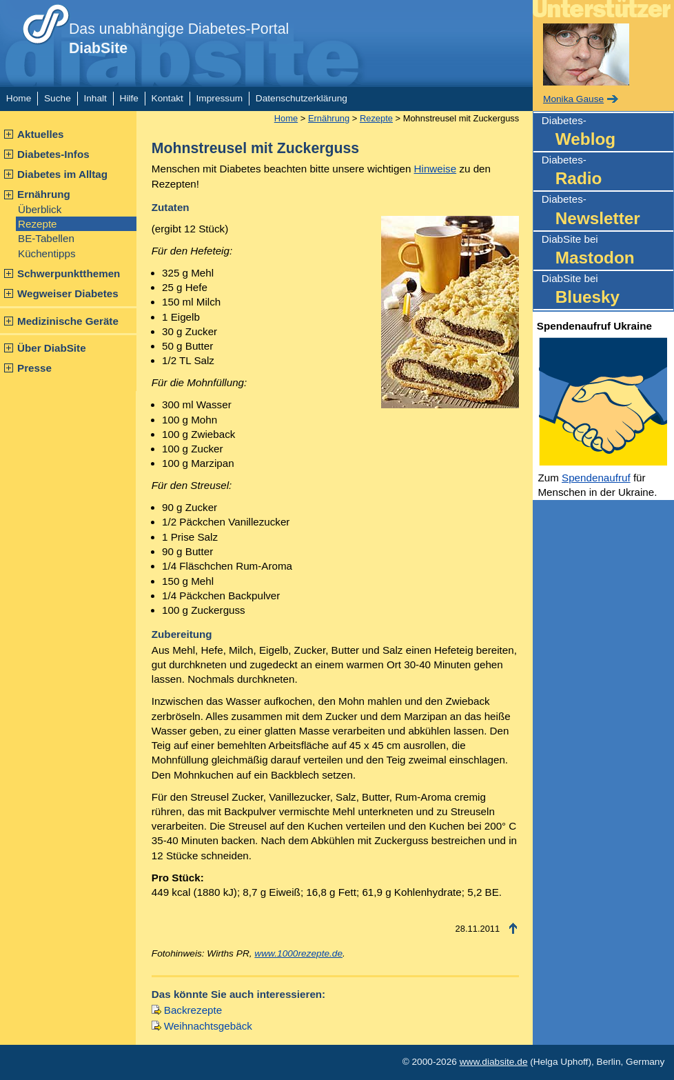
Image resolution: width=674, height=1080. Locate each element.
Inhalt (94, 98)
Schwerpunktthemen (68, 273)
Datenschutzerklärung (301, 98)
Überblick (39, 209)
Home (18, 98)
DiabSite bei (607, 251)
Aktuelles (40, 134)
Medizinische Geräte (68, 321)
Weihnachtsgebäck (208, 1026)
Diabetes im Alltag (62, 174)
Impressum (219, 98)
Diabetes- (607, 132)
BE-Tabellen (46, 238)
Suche (57, 98)
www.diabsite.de (494, 1062)
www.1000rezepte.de (298, 953)
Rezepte (37, 224)
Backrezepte (193, 1010)
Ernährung (43, 194)
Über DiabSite (51, 348)
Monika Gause (573, 99)
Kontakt (167, 98)
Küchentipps (47, 253)
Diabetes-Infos (53, 154)
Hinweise (435, 168)
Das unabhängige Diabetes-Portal (179, 39)
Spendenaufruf (596, 477)
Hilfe (129, 98)
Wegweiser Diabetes (68, 293)
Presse (34, 368)
